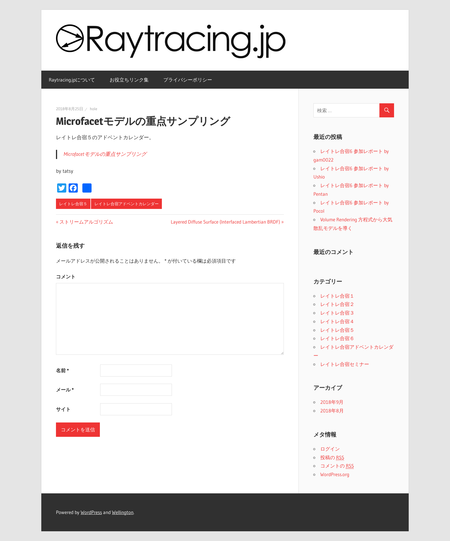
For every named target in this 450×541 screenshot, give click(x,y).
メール (65, 390)
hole (93, 108)
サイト (63, 409)
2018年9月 (332, 402)
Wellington (122, 512)
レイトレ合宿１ (337, 296)
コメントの (337, 466)
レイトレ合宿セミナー (344, 364)
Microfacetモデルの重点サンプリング (105, 154)
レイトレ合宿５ (73, 203)
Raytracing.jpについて (72, 80)
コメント (65, 277)
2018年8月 (332, 411)
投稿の (332, 457)
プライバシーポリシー (187, 80)
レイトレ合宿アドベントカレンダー (126, 203)
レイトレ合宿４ (337, 321)
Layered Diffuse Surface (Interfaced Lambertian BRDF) (225, 222)
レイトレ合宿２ (337, 304)
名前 (62, 370)
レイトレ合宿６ (337, 338)
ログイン (330, 449)
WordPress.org (334, 474)
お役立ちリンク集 (129, 80)
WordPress (91, 512)
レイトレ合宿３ (337, 313)
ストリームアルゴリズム (86, 222)
